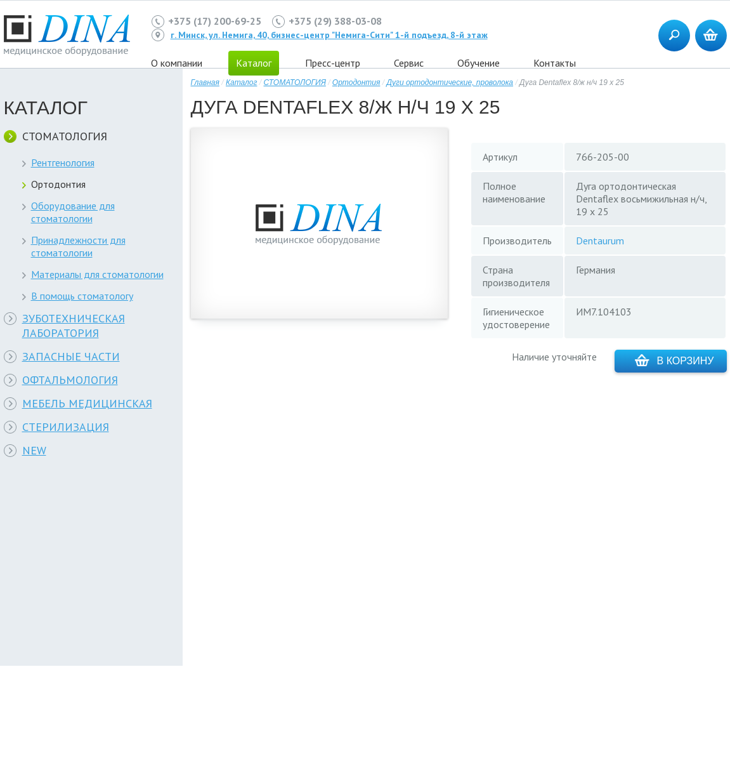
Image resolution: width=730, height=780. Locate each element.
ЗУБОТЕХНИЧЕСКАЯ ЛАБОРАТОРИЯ (73, 325)
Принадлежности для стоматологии (78, 246)
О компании (176, 62)
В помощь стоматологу (82, 295)
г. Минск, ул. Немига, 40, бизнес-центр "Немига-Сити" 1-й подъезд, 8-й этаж (329, 35)
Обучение (478, 62)
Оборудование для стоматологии (73, 212)
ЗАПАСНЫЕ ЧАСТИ (71, 356)
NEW (34, 450)
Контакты (554, 62)
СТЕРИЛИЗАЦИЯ (65, 427)
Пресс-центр (332, 62)
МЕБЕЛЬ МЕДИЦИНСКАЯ (87, 403)
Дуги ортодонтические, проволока (449, 82)
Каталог (241, 82)
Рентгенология (63, 162)
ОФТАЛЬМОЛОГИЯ (70, 380)
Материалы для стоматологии (97, 274)
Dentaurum (600, 240)
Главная (205, 82)
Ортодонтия (58, 184)
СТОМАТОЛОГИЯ (64, 136)
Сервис (409, 62)
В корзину (674, 360)
